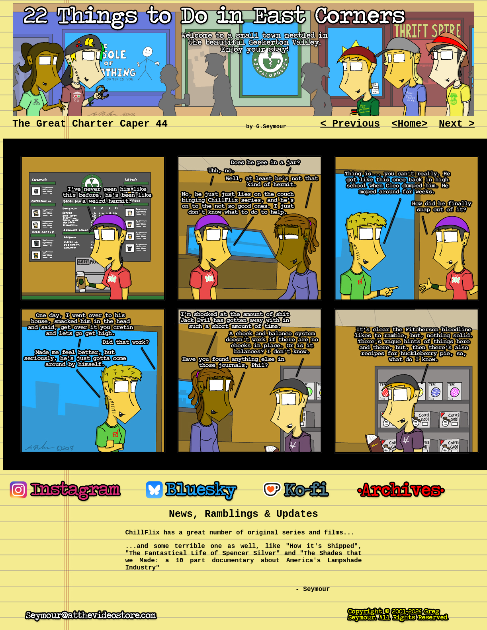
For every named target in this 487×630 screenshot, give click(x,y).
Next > (457, 124)
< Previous (350, 124)
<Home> (410, 124)
